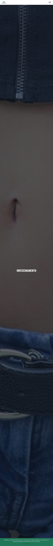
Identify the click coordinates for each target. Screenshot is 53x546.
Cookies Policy (27, 543)
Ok (22, 543)
